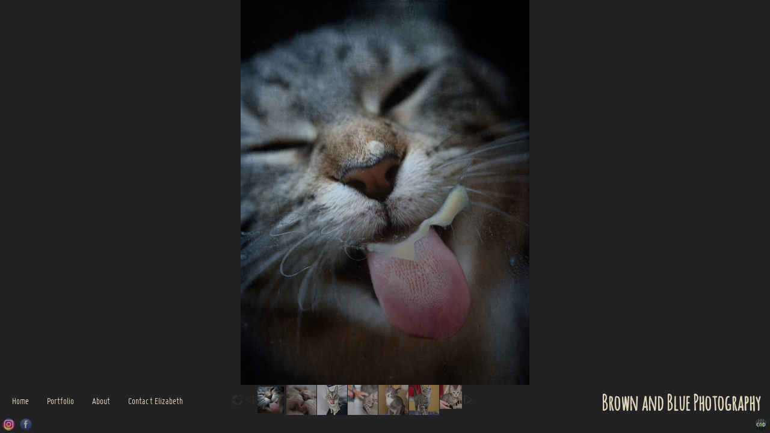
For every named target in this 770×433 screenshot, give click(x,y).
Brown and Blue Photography (681, 404)
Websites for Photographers (761, 424)
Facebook (26, 424)
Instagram (8, 424)
